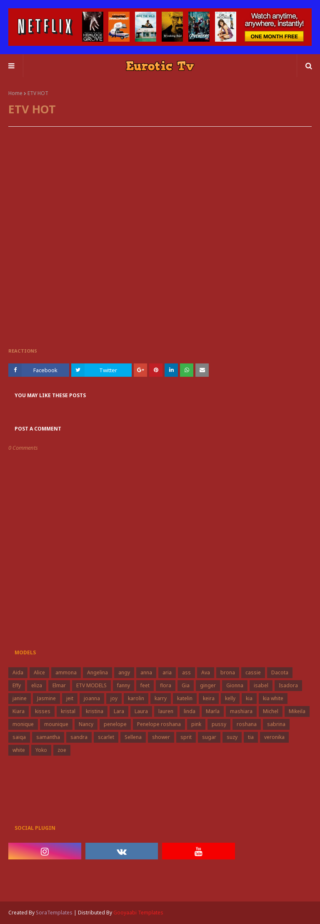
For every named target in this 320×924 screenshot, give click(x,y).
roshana (247, 724)
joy (114, 698)
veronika (274, 737)
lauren (165, 711)
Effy (16, 685)
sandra (79, 737)
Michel (270, 711)
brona (227, 672)
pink (196, 724)
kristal (68, 711)
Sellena (133, 737)
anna (146, 672)
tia (251, 737)
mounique (56, 724)
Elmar (59, 685)
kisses (42, 711)
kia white (273, 698)
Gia (186, 685)
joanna (92, 698)
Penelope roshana (159, 724)
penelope (115, 724)
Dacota (279, 672)
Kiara (18, 711)
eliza (36, 685)
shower (161, 737)
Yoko (41, 750)
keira (209, 698)
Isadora (288, 685)
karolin (136, 698)
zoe (62, 750)
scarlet (106, 737)
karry (161, 698)
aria (167, 672)
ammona (66, 672)
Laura (141, 711)
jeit (69, 698)
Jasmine (46, 698)
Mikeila (297, 711)
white (18, 750)
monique (23, 724)
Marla (213, 711)
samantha (48, 737)
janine (19, 698)
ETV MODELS (91, 685)
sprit (186, 737)
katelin (184, 698)
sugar (209, 737)
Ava (205, 672)
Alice (39, 672)
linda (189, 711)
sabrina (276, 724)
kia (249, 698)
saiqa (19, 737)
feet (145, 685)
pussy (219, 724)
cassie (253, 672)
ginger (208, 685)
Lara (119, 711)
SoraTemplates (54, 912)
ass (186, 672)
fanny (123, 685)
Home (15, 93)
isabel (261, 685)
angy (124, 672)
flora (165, 685)
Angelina (97, 672)
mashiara (241, 711)
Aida (17, 672)
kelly (230, 698)
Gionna (234, 685)
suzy (232, 737)
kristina (94, 711)
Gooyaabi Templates (138, 912)
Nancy (86, 724)
